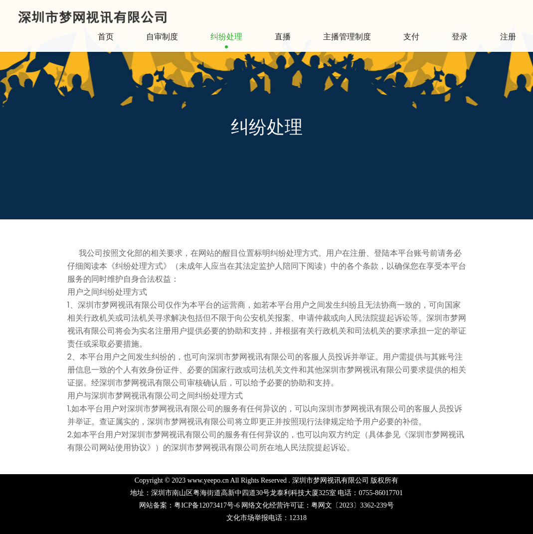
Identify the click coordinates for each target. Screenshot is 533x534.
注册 (508, 36)
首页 (106, 36)
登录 (460, 36)
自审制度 (162, 36)
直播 (283, 36)
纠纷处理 (226, 36)
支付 (411, 36)
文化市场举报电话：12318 (266, 518)
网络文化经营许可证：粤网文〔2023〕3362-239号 (317, 505)
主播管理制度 (347, 36)
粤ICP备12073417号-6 (206, 505)
